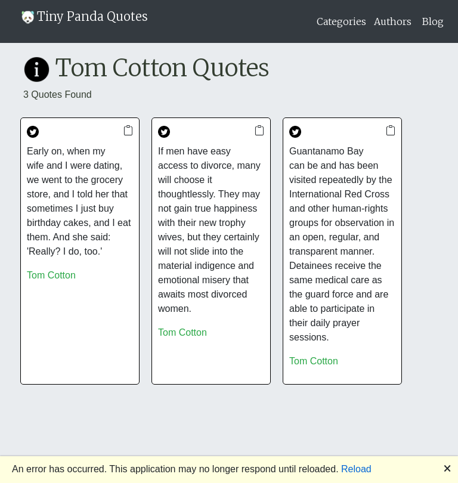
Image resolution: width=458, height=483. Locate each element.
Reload (356, 469)
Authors (392, 21)
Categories (341, 21)
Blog (433, 21)
